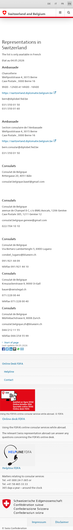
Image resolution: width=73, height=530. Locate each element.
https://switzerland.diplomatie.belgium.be (29, 93)
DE (49, 3)
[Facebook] (4, 348)
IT (56, 3)
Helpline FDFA (11, 468)
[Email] (22, 348)
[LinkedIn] (11, 348)
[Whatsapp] (18, 348)
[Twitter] (7, 348)
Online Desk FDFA (12, 363)
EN (69, 3)
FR (62, 3)
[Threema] (15, 348)
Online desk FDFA (13, 418)
